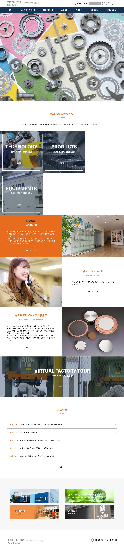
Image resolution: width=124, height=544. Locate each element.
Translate (113, 4)
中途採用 (75, 515)
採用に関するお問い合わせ (102, 513)
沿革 (52, 515)
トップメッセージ (56, 509)
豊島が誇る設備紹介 (12, 513)
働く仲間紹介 (77, 511)
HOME (10, 10)
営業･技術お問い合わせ (101, 509)
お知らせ (64, 10)
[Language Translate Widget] (109, 2)
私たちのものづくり (28, 10)
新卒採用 (75, 513)
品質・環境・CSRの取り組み (59, 519)
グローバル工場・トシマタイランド (61, 522)
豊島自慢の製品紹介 (12, 511)
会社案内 (79, 10)
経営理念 (53, 511)
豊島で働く (94, 10)
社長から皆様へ (77, 509)
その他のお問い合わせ (101, 515)
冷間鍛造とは (48, 10)
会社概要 (53, 513)
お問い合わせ (111, 10)
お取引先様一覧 (55, 517)
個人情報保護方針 (101, 520)
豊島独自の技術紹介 (12, 509)
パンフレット (95, 3)
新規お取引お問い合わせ (102, 511)
